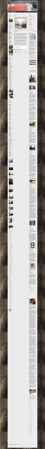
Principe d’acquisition (10, 269)
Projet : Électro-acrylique (10, 270)
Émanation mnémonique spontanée (10, 251)
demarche (11, 249)
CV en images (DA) (30, 27)
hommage (11, 257)
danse (10, 249)
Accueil (20, 51)
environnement (10, 252)
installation (11, 258)
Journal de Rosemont (10, 239)
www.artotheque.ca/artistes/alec (31, 290)
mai (10, 304)
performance (10, 267)
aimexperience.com (10, 27)
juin (10, 303)
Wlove (11, 277)
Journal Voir (10, 237)
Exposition (10, 253)
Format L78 (10, 255)
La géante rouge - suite (11, 296)
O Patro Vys (11, 265)
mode (10, 264)
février (10, 306)
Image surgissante (11, 294)
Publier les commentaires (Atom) (19, 52)
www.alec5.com (21, 42)
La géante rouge (11, 298)
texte (10, 275)
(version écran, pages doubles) (31, 287)
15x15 (9, 163)
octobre (10, 300)
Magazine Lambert (10, 233)
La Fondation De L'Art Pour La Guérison (10, 260)
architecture (11, 243)
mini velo (9, 264)
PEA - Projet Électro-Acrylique (10, 15)
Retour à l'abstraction (11, 290)
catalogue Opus (11, 247)
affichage (10, 242)
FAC (9, 254)
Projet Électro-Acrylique (31, 24)
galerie (9, 256)
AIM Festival (10, 25)
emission (11, 251)
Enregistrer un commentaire (17, 50)
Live (10, 262)
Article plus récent (15, 51)
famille (10, 254)
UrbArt (9, 276)
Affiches (11, 242)
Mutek (9, 265)
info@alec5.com (30, 19)
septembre (11, 301)
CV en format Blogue (31, 28)
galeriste (11, 256)
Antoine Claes (11, 293)
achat (9, 242)
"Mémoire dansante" (10, 241)
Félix (11, 254)
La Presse (10, 234)
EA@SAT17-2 (10, 16)
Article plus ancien (25, 51)
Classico (11, 248)
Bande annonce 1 (10, 60)
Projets (11, 271)
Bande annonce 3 (10, 61)
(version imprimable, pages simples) (32, 288)
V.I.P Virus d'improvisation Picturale (10, 193)
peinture (10, 266)
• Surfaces (30, 15)
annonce (9, 243)
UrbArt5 (11, 276)
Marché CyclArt (10, 263)
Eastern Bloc (10, 177)
